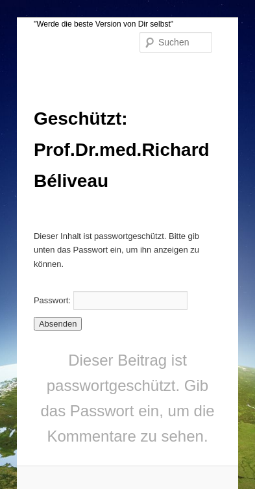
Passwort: (111, 300)
